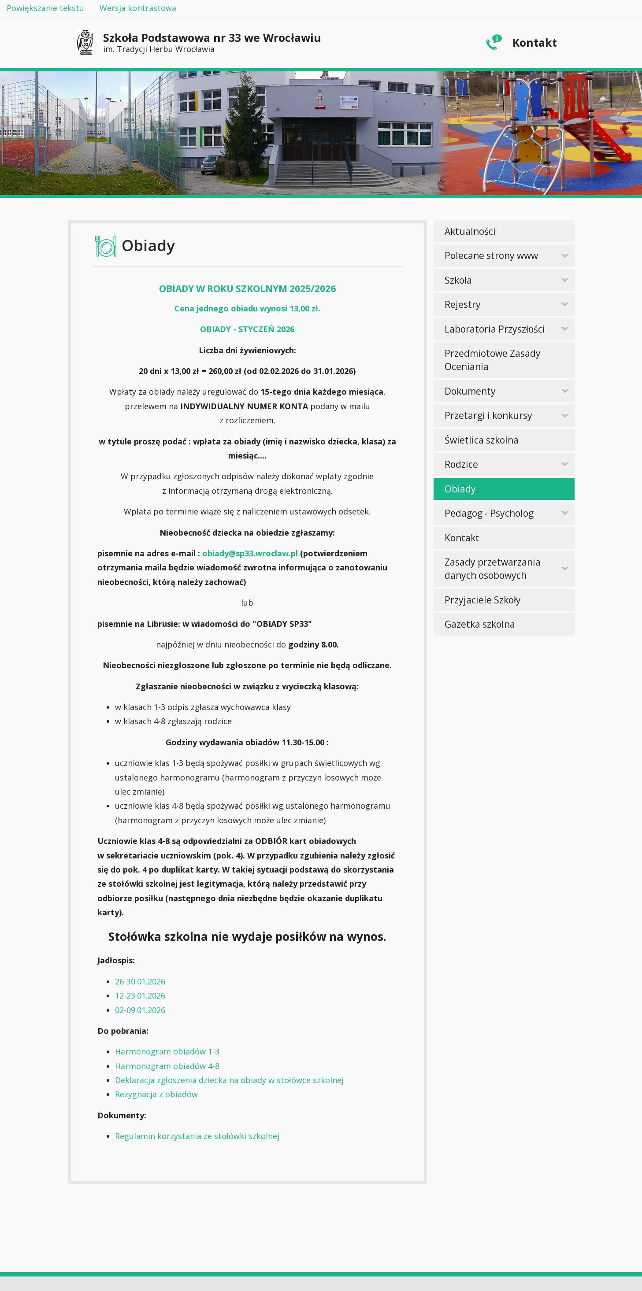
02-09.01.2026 (140, 1010)
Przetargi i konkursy (488, 415)
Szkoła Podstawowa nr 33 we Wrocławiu (212, 42)
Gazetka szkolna (480, 624)
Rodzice (461, 464)
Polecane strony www (491, 255)
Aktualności (470, 231)
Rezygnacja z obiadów (156, 1094)
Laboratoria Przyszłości (495, 329)
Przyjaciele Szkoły (483, 600)
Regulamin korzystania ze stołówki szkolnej (197, 1136)
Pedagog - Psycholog (489, 513)
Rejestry (463, 304)
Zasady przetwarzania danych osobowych (493, 568)
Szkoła (458, 280)
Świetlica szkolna (482, 440)
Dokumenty (470, 391)
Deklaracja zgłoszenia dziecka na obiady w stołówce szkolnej (229, 1080)
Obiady (460, 489)
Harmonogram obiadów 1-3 (167, 1051)
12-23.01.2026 (140, 995)
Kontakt (534, 42)
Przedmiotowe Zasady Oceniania (493, 360)
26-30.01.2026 (140, 981)
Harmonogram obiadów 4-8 (167, 1066)
